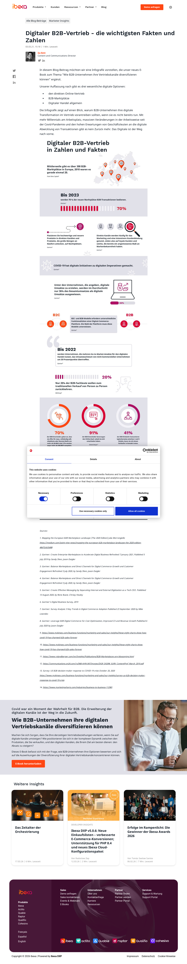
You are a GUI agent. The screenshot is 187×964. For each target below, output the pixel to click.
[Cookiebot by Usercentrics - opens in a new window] (145, 450)
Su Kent (42, 52)
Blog (103, 7)
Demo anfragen (152, 7)
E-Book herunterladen (28, 763)
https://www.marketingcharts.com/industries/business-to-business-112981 (77, 687)
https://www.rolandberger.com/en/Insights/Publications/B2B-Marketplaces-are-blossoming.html (88, 656)
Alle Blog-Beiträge (36, 20)
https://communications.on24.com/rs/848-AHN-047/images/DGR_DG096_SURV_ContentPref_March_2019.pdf (93, 663)
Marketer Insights (59, 20)
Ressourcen (71, 7)
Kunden (55, 7)
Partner (90, 7)
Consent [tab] (49, 459)
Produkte (38, 7)
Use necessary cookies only (93, 511)
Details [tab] (93, 459)
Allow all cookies (136, 511)
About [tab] (138, 459)
